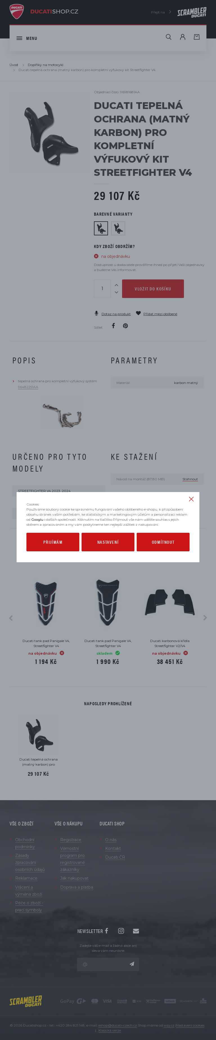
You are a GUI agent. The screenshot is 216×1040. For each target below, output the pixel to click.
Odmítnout (163, 542)
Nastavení (108, 542)
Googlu (37, 519)
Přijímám (53, 542)
